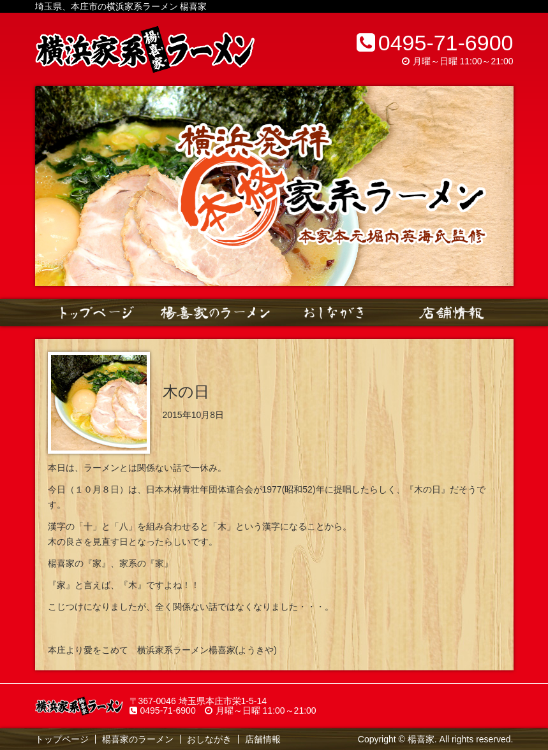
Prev (51, 186)
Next (497, 186)
